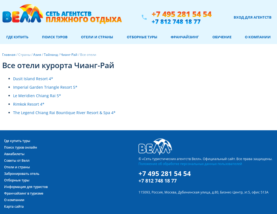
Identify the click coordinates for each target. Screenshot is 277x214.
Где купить (17, 36)
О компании (258, 36)
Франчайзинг (185, 36)
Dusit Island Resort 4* (33, 78)
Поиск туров (55, 36)
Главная (9, 54)
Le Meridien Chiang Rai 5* (37, 95)
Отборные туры (142, 36)
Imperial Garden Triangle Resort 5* (45, 87)
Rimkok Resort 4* (28, 104)
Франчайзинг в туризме (23, 193)
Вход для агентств (253, 17)
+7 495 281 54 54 (182, 14)
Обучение (221, 36)
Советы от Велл (16, 160)
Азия (37, 54)
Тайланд (51, 54)
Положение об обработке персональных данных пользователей (190, 163)
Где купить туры (17, 140)
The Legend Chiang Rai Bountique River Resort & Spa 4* (64, 112)
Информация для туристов (26, 186)
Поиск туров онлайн (20, 147)
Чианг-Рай (69, 54)
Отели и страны (97, 36)
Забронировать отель (21, 173)
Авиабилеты (14, 154)
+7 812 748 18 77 (176, 21)
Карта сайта (14, 206)
